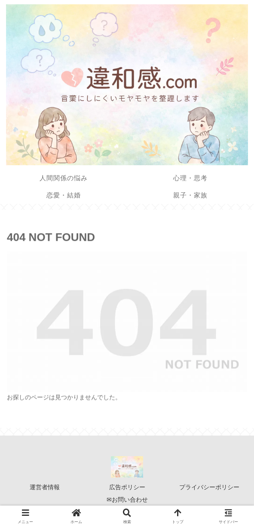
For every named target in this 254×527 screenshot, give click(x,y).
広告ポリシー (127, 487)
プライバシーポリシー (209, 487)
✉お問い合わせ (127, 499)
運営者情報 (45, 487)
